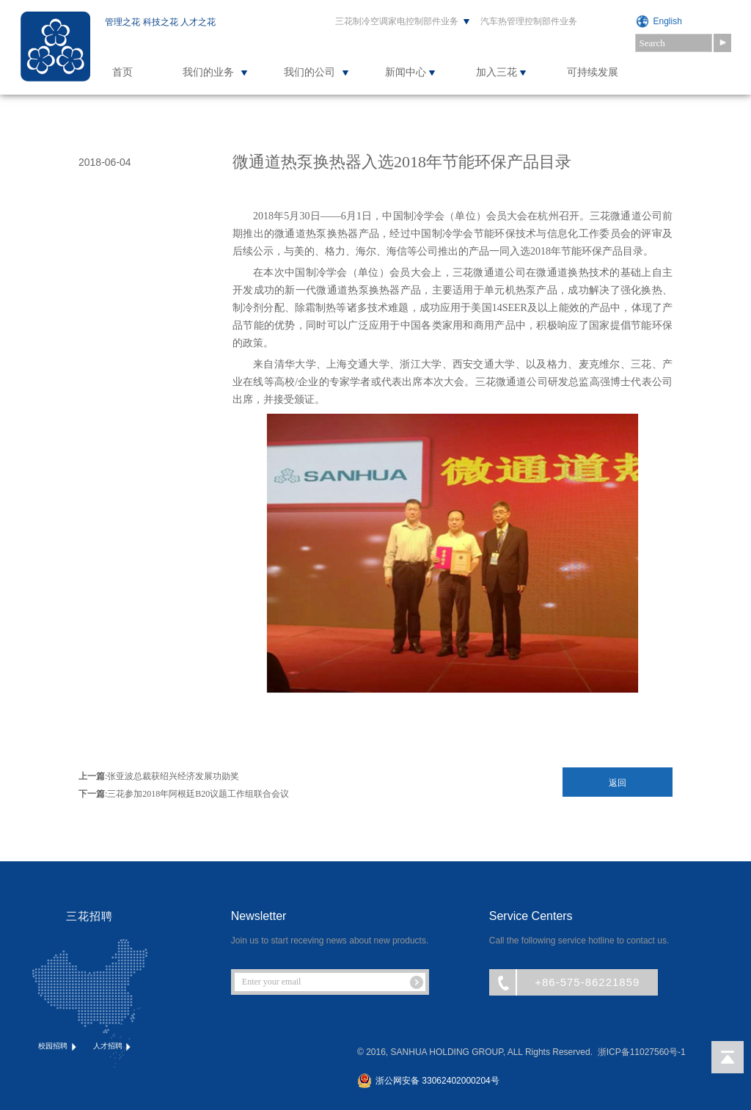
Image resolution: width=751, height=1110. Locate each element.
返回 (617, 783)
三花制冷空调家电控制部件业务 (396, 21)
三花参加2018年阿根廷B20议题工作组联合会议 (198, 794)
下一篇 (91, 794)
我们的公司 (309, 72)
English (667, 21)
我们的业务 (208, 72)
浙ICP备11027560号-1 (642, 1052)
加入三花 (496, 72)
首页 (122, 72)
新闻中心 (405, 72)
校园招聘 (58, 1046)
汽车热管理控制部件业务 (528, 21)
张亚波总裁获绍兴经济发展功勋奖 (173, 776)
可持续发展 (592, 72)
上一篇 (91, 776)
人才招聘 (113, 1046)
